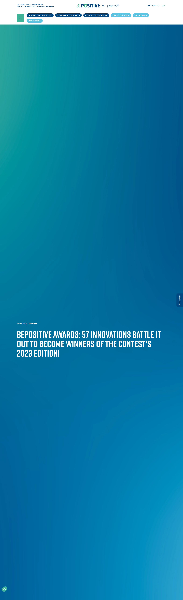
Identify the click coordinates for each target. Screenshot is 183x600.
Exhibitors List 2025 (68, 15)
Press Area (141, 15)
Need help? (35, 21)
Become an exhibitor (40, 15)
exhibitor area (121, 15)
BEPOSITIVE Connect (96, 15)
